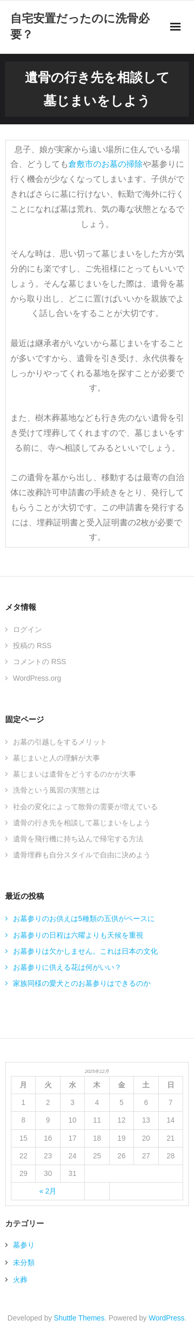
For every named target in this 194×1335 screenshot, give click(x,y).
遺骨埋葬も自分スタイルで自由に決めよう (82, 855)
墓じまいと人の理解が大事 (56, 758)
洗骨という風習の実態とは (56, 790)
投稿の (32, 645)
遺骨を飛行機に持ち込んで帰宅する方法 (78, 839)
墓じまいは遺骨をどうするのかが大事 (74, 774)
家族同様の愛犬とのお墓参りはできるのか (82, 983)
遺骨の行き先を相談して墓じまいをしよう (82, 823)
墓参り (24, 1245)
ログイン (27, 629)
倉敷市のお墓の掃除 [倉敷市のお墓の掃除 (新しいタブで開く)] (105, 164)
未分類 (24, 1262)
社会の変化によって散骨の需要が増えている (85, 806)
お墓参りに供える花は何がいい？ (67, 967)
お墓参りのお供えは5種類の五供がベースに (84, 918)
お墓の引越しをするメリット (60, 742)
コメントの (39, 661)
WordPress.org (37, 678)
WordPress (167, 1318)
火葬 (20, 1279)
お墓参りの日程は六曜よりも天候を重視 (78, 935)
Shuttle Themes (79, 1318)
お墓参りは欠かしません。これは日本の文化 (85, 951)
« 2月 (47, 1191)
